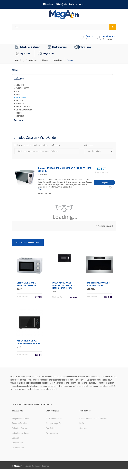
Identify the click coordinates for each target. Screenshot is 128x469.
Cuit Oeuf (20, 116)
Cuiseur (19, 113)
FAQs (81, 421)
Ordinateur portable (20, 426)
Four (18, 94)
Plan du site (51, 426)
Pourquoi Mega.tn (53, 421)
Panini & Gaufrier (23, 107)
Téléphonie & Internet (27, 47)
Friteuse (19, 101)
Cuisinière (20, 85)
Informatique (83, 47)
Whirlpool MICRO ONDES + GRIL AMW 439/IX (99, 282)
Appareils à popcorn (24, 110)
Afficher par (88, 145)
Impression (22, 54)
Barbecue (20, 104)
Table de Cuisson (23, 88)
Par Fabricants (52, 431)
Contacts (83, 426)
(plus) (40, 189)
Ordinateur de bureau (20, 431)
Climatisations (18, 446)
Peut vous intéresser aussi (27, 242)
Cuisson (15, 436)
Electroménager (57, 47)
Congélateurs (17, 441)
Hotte (19, 91)
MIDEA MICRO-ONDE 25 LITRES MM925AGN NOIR (28, 340)
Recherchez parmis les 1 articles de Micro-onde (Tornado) (37, 145)
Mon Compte (109, 36)
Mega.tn (18, 464)
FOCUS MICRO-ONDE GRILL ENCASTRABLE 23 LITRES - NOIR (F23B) (63, 284)
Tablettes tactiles (19, 421)
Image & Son (46, 54)
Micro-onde (21, 98)
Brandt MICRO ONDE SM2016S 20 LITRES (26, 282)
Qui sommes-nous (54, 417)
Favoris (89, 36)
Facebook (49, 4)
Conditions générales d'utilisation (93, 417)
